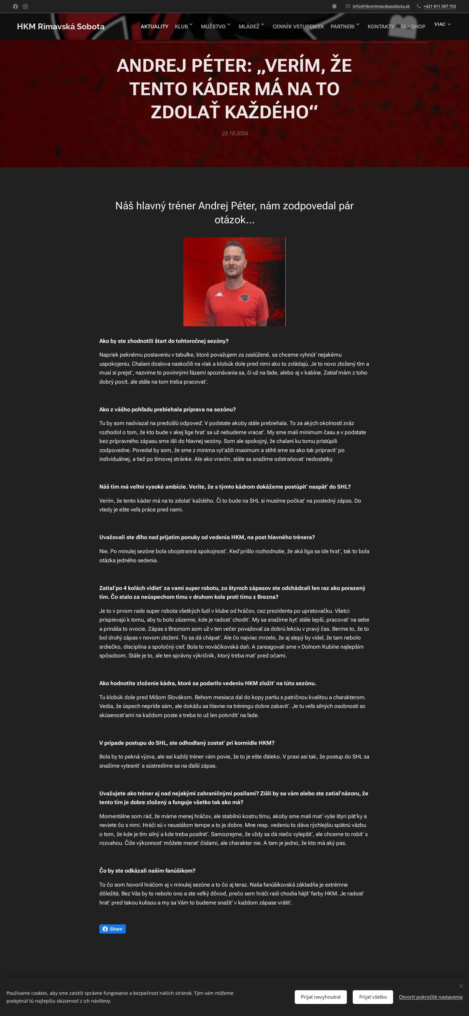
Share (112, 929)
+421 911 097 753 (439, 6)
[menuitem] (169, 26)
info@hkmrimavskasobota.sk (381, 6)
